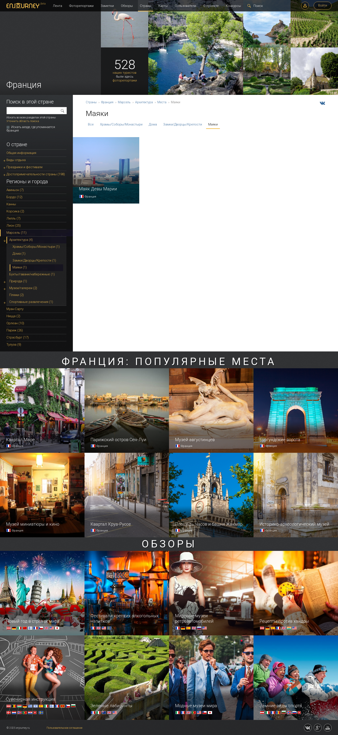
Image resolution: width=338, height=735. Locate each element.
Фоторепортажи (81, 6)
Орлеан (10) (15, 323)
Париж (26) (14, 330)
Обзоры (127, 6)
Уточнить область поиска (22, 121)
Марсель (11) (16, 233)
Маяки (213, 124)
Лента (57, 6)
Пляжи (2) (16, 295)
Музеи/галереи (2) (23, 288)
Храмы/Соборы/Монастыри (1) (36, 247)
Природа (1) (18, 281)
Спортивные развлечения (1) (31, 302)
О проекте (211, 6)
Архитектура (144, 102)
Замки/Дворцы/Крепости (182, 124)
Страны (145, 6)
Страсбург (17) (17, 337)
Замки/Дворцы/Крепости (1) (34, 260)
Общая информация (21, 153)
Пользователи (185, 6)
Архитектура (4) (21, 240)
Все (91, 124)
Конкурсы (233, 6)
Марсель (124, 102)
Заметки (107, 6)
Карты (163, 6)
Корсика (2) (15, 211)
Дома (153, 124)
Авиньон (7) (15, 190)
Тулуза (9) (13, 344)
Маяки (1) (20, 267)
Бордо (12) (14, 197)
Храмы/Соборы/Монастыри (121, 124)
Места (161, 102)
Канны (11, 204)
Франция (107, 102)
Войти (322, 5)
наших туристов (124, 72)
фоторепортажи (125, 80)
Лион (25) (13, 225)
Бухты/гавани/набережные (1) (32, 274)
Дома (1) (19, 253)
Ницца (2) (13, 316)
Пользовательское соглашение (64, 727)
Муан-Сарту (14, 309)
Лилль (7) (13, 218)
